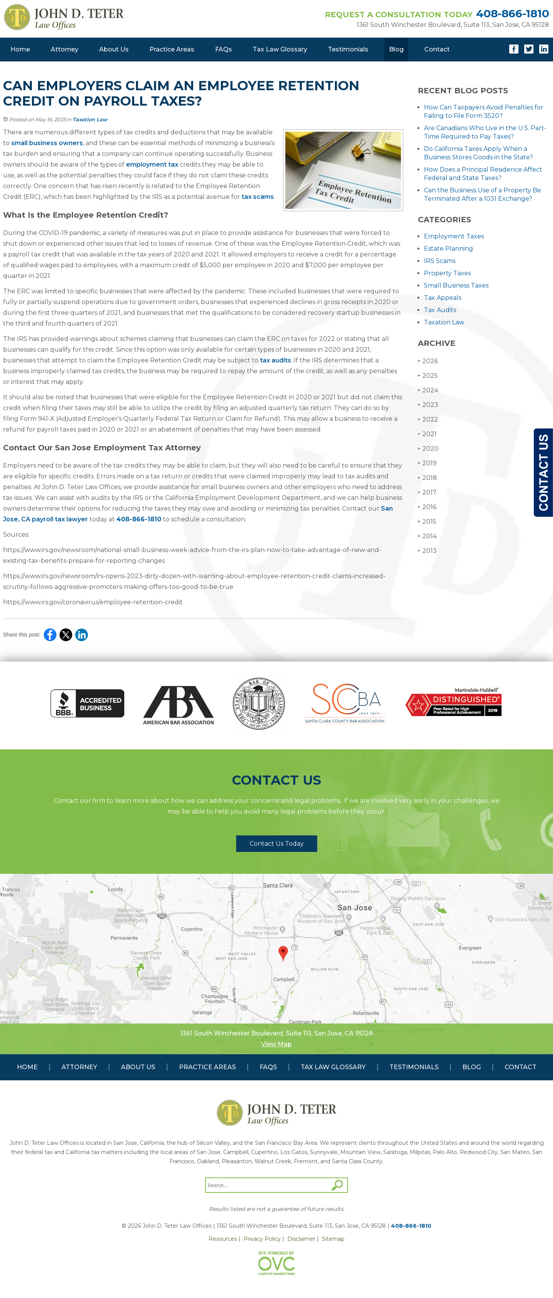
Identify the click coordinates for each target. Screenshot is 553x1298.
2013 (427, 551)
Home (20, 49)
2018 (427, 478)
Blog (396, 49)
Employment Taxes (454, 236)
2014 (427, 536)
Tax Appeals (442, 297)
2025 (428, 375)
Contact (437, 49)
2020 (428, 448)
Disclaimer (301, 1238)
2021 (427, 434)
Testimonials (348, 49)
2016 (427, 507)
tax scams (257, 196)
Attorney (64, 49)
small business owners (46, 143)
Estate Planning (448, 248)
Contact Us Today (277, 843)
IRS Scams (439, 261)
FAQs (223, 49)
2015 (427, 521)
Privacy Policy (262, 1238)
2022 (428, 419)
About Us (114, 49)
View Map (276, 1044)
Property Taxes (447, 273)
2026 (428, 361)
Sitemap (333, 1238)
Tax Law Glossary (280, 49)
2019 (427, 463)
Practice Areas (171, 49)
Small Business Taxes (456, 285)
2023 (428, 405)
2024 (428, 390)
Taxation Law (90, 119)
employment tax (151, 164)
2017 (427, 492)
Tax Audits (440, 310)
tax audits (274, 360)
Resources (223, 1238)
